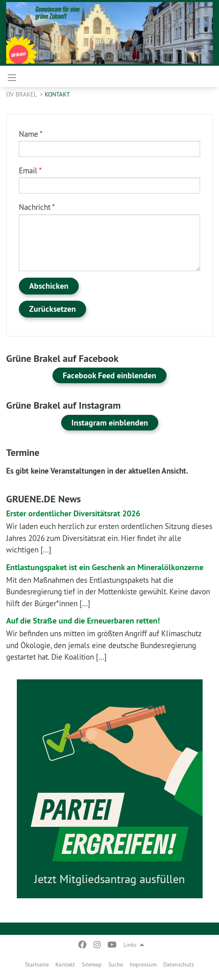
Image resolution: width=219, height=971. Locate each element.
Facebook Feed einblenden (109, 375)
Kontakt (65, 964)
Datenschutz (178, 964)
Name (31, 134)
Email (30, 170)
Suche (115, 964)
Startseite (37, 964)
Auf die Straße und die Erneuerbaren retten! (83, 620)
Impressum (143, 964)
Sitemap (92, 964)
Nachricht (37, 207)
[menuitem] (37, 963)
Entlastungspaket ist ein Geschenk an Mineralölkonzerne (104, 567)
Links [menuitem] (130, 944)
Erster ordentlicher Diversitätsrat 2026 (73, 513)
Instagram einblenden (109, 422)
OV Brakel (22, 94)
